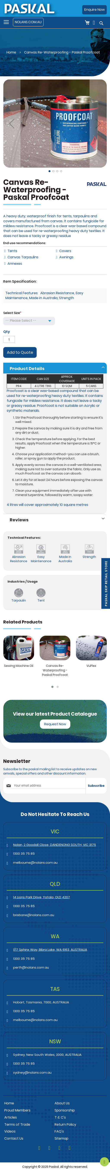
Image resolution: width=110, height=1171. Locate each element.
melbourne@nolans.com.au (35, 862)
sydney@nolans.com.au (32, 1072)
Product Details (27, 369)
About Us (62, 1103)
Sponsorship (65, 1110)
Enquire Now (94, 9)
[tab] (55, 368)
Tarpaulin (18, 600)
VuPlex (91, 666)
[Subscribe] (96, 785)
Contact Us (13, 1138)
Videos (10, 1131)
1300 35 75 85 (24, 853)
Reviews (19, 520)
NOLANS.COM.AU (28, 22)
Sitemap (61, 1138)
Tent (41, 600)
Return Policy (65, 1124)
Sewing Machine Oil (18, 666)
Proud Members (17, 1110)
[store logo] (29, 8)
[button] (11, 123)
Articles (10, 1117)
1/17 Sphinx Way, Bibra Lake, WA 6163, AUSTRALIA (50, 949)
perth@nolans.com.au (31, 967)
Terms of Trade (17, 1124)
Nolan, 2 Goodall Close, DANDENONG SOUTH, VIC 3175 (54, 844)
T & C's (60, 1117)
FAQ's (59, 1131)
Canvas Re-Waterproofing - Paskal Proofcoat (55, 670)
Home (11, 52)
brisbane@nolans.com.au (33, 915)
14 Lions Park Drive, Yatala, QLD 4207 (41, 897)
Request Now (55, 724)
